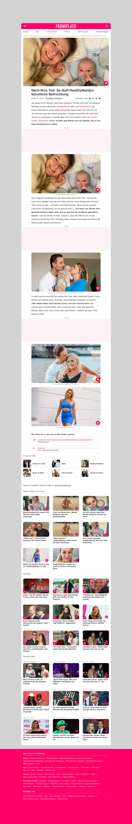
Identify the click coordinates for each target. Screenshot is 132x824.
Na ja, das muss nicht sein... (49, 450)
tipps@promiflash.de (63, 485)
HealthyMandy (63, 106)
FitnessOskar (85, 106)
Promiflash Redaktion (54, 98)
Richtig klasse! (43, 442)
